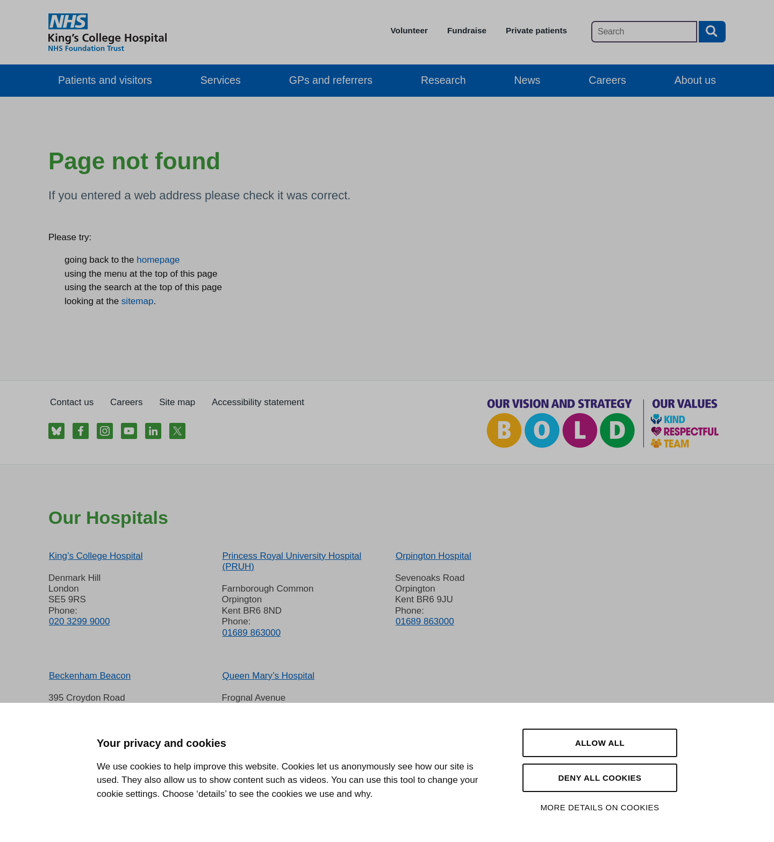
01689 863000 (251, 633)
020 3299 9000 (79, 621)
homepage (158, 260)
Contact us (72, 402)
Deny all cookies (599, 777)
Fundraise (466, 30)
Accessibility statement (258, 402)
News (527, 80)
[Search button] (712, 31)
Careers (607, 80)
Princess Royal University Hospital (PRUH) (291, 561)
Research (443, 80)
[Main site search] (644, 31)
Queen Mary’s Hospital (268, 676)
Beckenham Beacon (90, 676)
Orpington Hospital (433, 556)
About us (695, 80)
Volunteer (409, 30)
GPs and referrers (330, 80)
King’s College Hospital (96, 556)
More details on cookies (599, 807)
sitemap (137, 301)
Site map (177, 402)
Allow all (600, 742)
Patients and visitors (105, 80)
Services (220, 80)
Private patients (536, 30)
